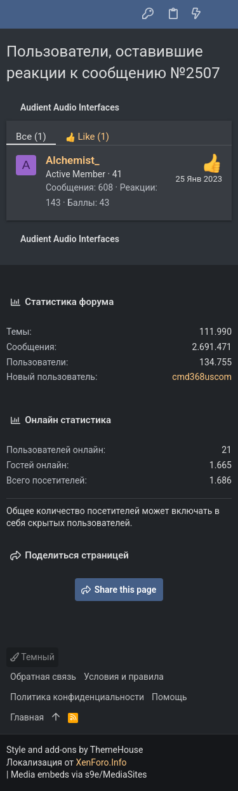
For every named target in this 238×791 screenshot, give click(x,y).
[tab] (87, 133)
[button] (19, 14)
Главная (27, 717)
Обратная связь (43, 677)
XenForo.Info (101, 762)
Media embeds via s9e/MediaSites (79, 774)
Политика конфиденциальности (77, 697)
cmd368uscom (202, 377)
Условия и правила (124, 677)
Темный (32, 657)
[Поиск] (219, 14)
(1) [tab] (31, 136)
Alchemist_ (73, 160)
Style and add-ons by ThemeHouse (74, 750)
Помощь (169, 697)
